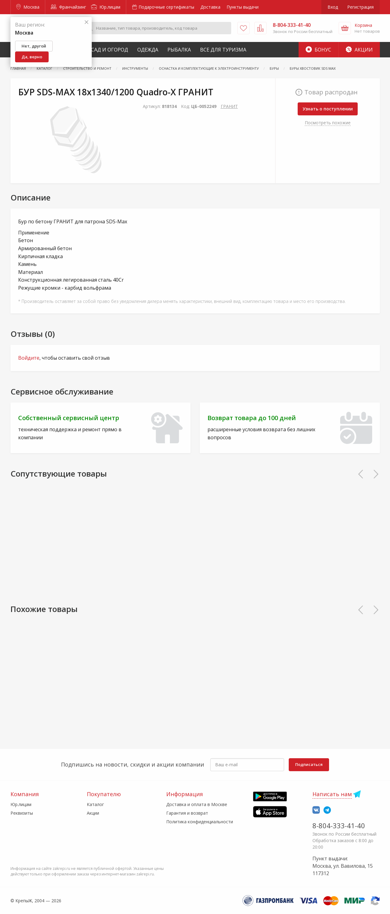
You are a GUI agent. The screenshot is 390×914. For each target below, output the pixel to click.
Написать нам (332, 794)
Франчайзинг (68, 7)
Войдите (28, 357)
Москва (27, 7)
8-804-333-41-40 (338, 825)
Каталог (95, 804)
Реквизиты (21, 813)
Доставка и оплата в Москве (196, 804)
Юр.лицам (105, 7)
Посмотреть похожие (328, 123)
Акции (359, 49)
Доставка (210, 7)
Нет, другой (34, 46)
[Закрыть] (86, 22)
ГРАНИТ (229, 106)
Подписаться (309, 764)
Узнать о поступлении (328, 109)
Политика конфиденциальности (199, 822)
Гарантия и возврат (187, 813)
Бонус (318, 49)
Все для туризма (223, 49)
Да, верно (32, 57)
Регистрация (360, 7)
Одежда (147, 49)
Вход (333, 7)
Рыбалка (179, 49)
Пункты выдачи (243, 7)
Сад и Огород (109, 49)
